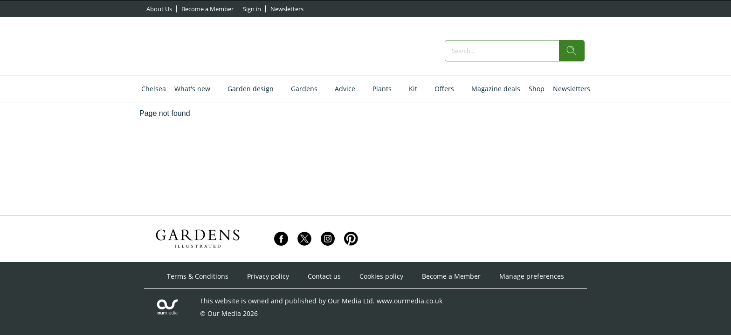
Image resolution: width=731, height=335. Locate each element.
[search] (571, 50)
